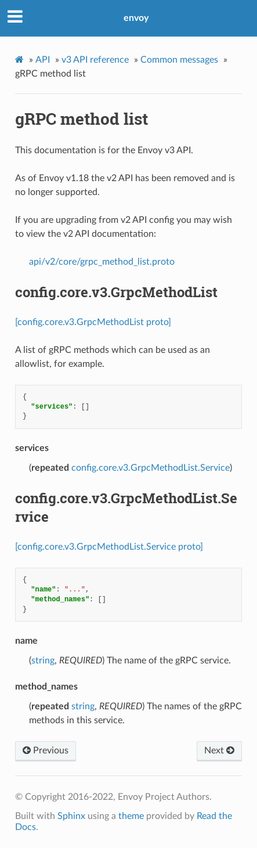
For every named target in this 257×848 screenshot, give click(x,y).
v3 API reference (95, 59)
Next (219, 750)
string (43, 660)
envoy (136, 18)
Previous (45, 750)
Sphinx (71, 816)
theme (131, 816)
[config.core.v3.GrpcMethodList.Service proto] (109, 546)
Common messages (179, 59)
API (42, 59)
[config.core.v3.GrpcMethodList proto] (93, 322)
